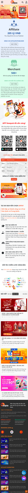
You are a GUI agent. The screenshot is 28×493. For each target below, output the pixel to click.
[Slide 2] (7, 17)
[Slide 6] (16, 17)
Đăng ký (14, 179)
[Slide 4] (12, 17)
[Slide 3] (10, 17)
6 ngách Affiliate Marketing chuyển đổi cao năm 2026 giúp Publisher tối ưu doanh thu (18, 462)
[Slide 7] (18, 17)
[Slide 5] (14, 17)
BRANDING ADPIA (7, 428)
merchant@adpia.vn (19, 424)
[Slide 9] (23, 17)
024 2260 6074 (7, 421)
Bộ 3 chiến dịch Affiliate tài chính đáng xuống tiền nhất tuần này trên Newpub (18, 456)
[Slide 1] (5, 17)
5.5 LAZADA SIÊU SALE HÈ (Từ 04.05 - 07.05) (12, 393)
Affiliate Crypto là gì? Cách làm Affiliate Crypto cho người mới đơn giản (18, 445)
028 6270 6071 (6, 422)
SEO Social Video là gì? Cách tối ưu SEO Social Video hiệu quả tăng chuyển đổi (18, 450)
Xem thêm (14, 44)
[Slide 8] (20, 17)
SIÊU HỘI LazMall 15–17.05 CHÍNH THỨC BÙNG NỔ (14, 338)
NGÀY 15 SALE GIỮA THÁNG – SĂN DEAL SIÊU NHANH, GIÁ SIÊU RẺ (13, 366)
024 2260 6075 (21, 421)
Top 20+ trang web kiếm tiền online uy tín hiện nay (18, 439)
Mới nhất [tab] (15, 294)
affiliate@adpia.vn (4, 424)
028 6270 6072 (20, 422)
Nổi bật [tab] (10, 294)
